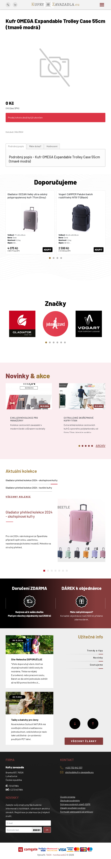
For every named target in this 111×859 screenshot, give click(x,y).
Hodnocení (52, 146)
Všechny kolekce (18, 496)
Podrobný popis (16, 146)
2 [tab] (53, 258)
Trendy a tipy (95, 650)
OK (47, 830)
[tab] (16, 146)
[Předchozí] (93, 723)
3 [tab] (57, 258)
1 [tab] (50, 258)
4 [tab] (61, 258)
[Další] (75, 723)
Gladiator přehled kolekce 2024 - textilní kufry (29, 487)
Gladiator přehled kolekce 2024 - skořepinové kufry (32, 480)
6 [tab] (65, 342)
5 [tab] (61, 342)
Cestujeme (96, 664)
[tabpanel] (30, 222)
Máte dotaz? (35, 146)
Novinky (98, 657)
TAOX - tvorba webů (56, 854)
